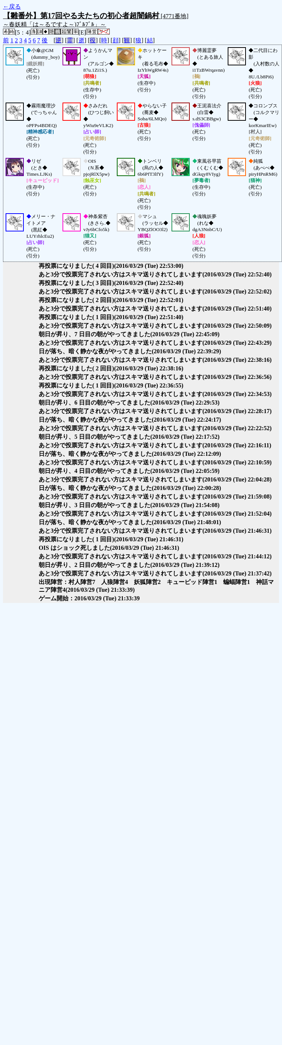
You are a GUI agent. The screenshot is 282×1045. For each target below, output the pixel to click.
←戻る (12, 6)
